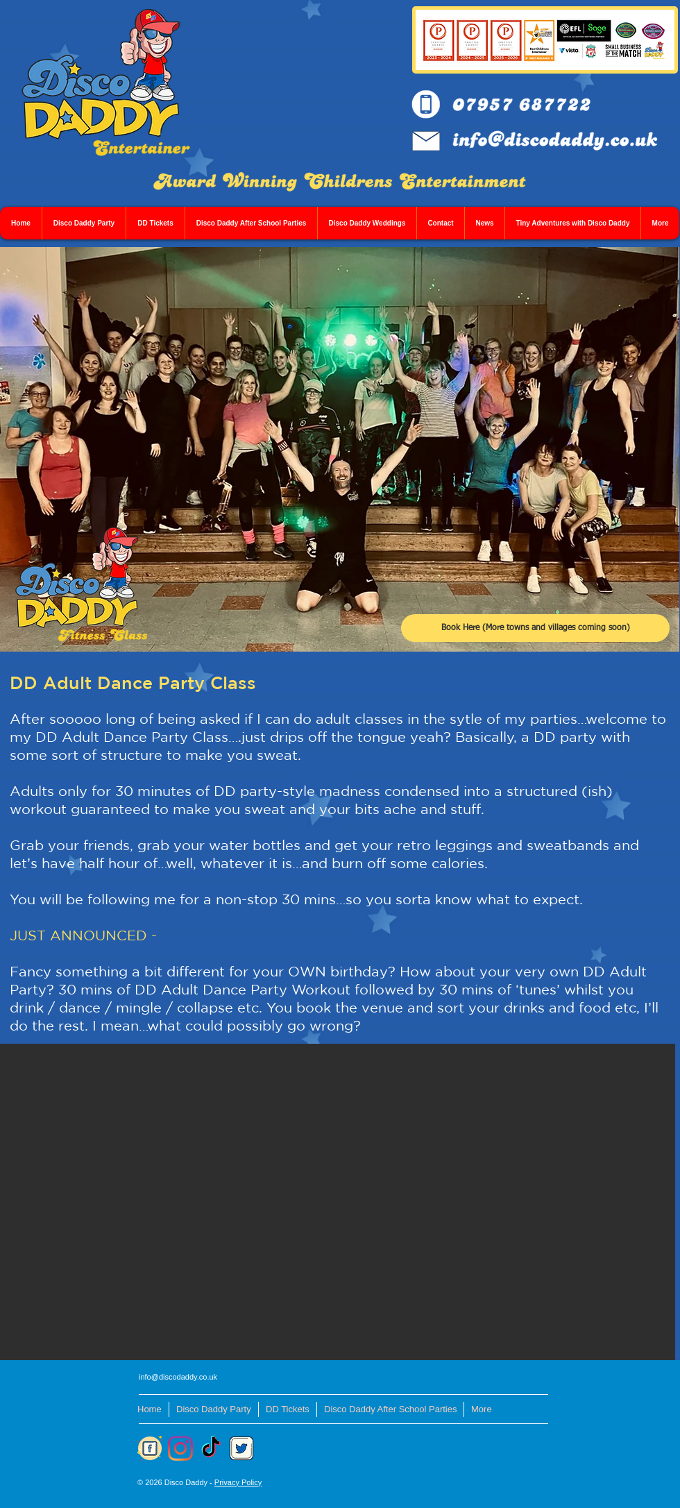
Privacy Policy (238, 1482)
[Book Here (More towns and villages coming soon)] (535, 628)
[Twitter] (241, 1448)
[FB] (149, 1448)
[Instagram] (180, 1448)
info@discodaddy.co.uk (178, 1377)
